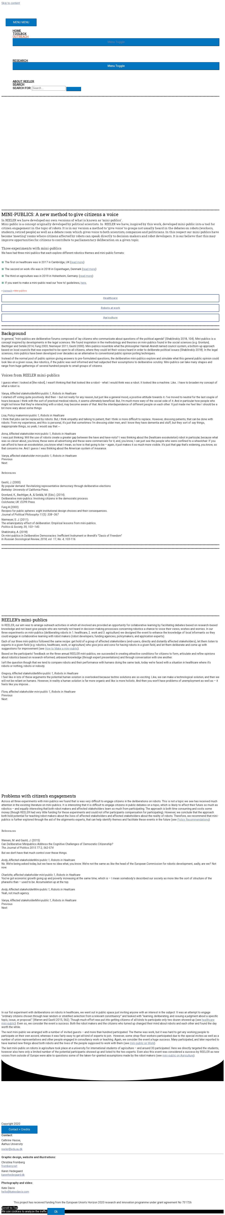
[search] (49, 88)
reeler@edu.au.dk (11, 1149)
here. (84, 282)
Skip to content (10, 3)
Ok (56, 1211)
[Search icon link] (19, 84)
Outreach (7, 291)
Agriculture (110, 317)
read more (77, 262)
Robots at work (110, 307)
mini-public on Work (142, 1043)
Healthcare (110, 298)
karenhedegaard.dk (13, 1174)
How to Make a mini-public (61, 648)
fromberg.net (9, 1166)
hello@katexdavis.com (15, 1191)
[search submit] (74, 89)
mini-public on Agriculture (178, 1055)
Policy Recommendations (193, 819)
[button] (116, 42)
